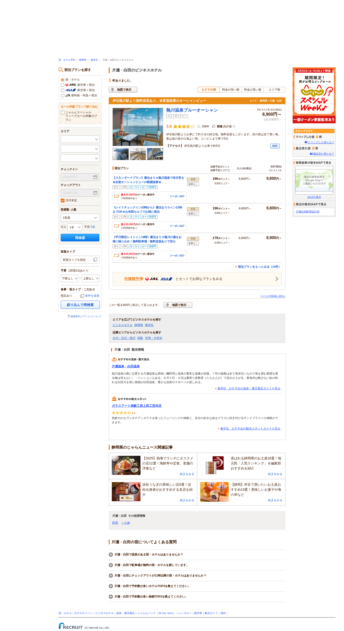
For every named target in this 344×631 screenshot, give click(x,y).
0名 (93, 226)
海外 (223, 613)
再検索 (80, 238)
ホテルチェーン (83, 613)
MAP (275, 146)
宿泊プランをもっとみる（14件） (259, 266)
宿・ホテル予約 (67, 60)
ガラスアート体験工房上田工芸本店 (136, 406)
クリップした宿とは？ (321, 142)
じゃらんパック (146, 613)
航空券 (198, 613)
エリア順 (274, 89)
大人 (63, 226)
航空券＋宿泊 (78, 85)
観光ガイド (211, 613)
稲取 (140, 338)
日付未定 (69, 200)
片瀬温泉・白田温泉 (126, 366)
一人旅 (125, 522)
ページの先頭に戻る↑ (272, 295)
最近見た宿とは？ (323, 153)
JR (159, 613)
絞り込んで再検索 (80, 305)
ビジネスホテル (123, 325)
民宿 (115, 522)
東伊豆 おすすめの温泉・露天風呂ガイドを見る (248, 388)
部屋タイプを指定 (74, 259)
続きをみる (187, 474)
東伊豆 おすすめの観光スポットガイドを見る (250, 428)
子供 (87, 226)
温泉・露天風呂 (125, 613)
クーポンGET (177, 196)
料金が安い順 (230, 89)
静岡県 (82, 60)
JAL (164, 613)
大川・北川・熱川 (124, 338)
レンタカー (185, 613)
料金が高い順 (252, 89)
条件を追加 (92, 295)
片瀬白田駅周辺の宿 (307, 211)
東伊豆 (94, 60)
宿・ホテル (70, 80)
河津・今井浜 (153, 338)
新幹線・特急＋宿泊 (79, 96)
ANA (170, 613)
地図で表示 (124, 89)
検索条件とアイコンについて (86, 316)
